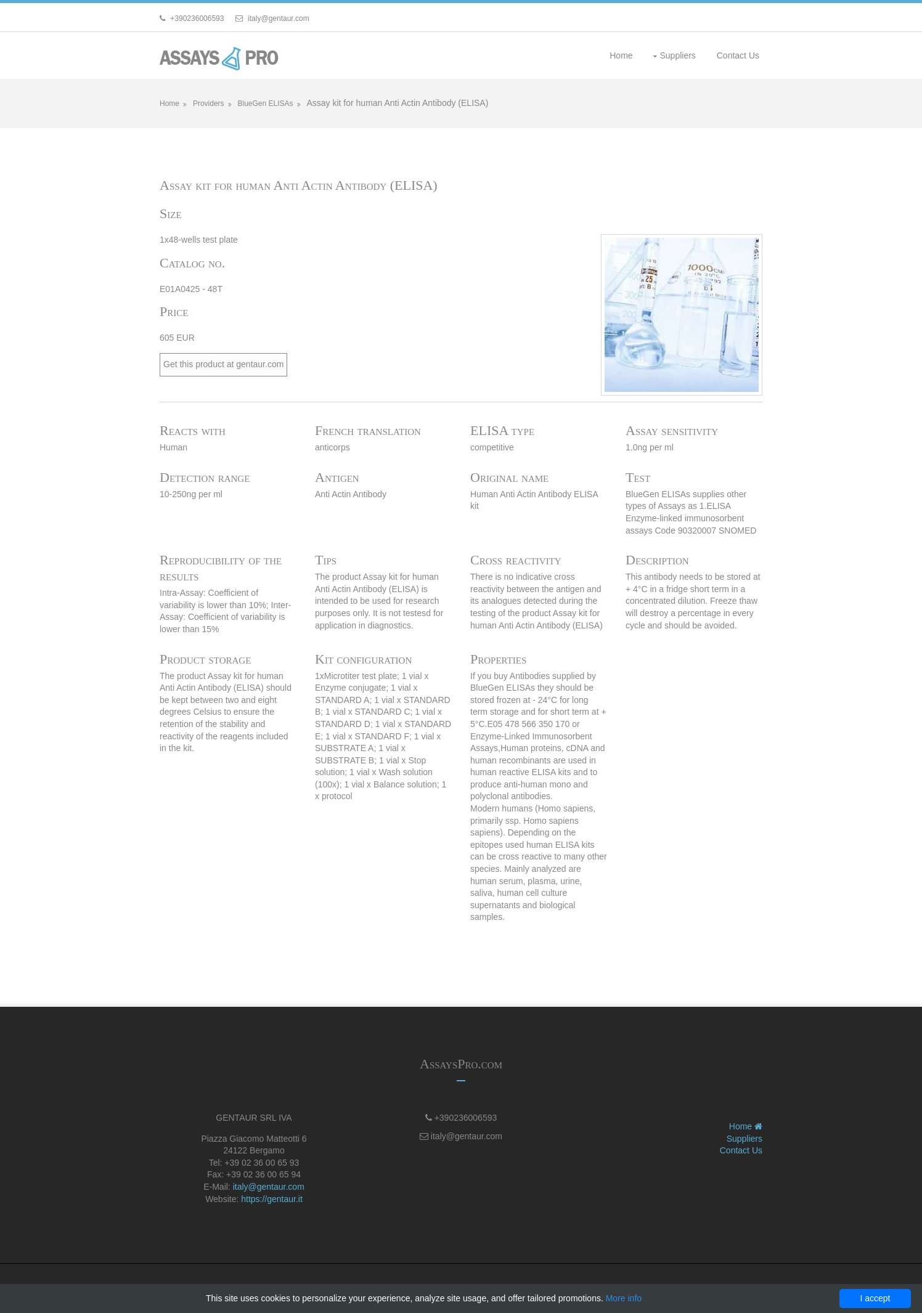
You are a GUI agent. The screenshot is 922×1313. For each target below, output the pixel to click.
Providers (208, 103)
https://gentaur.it (272, 1199)
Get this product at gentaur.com (223, 364)
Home (621, 55)
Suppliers (677, 55)
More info (624, 1298)
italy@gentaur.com (268, 1187)
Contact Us (738, 55)
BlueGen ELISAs (265, 103)
